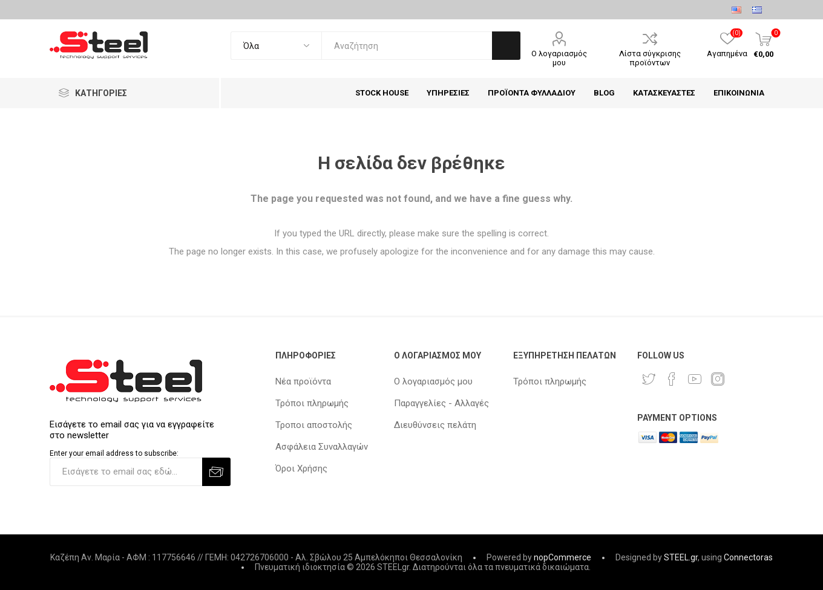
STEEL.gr (681, 557)
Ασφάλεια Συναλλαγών (321, 446)
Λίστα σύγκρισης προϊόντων (650, 58)
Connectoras (748, 557)
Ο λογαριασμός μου (559, 58)
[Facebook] (671, 379)
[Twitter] (648, 379)
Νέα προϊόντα (303, 381)
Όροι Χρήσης (301, 468)
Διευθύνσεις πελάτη (435, 425)
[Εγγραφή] (126, 472)
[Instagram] (717, 379)
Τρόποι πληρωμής (312, 403)
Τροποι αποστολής (313, 425)
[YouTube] (694, 379)
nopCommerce (562, 557)
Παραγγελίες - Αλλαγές (441, 403)
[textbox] (406, 45)
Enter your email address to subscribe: (114, 453)
